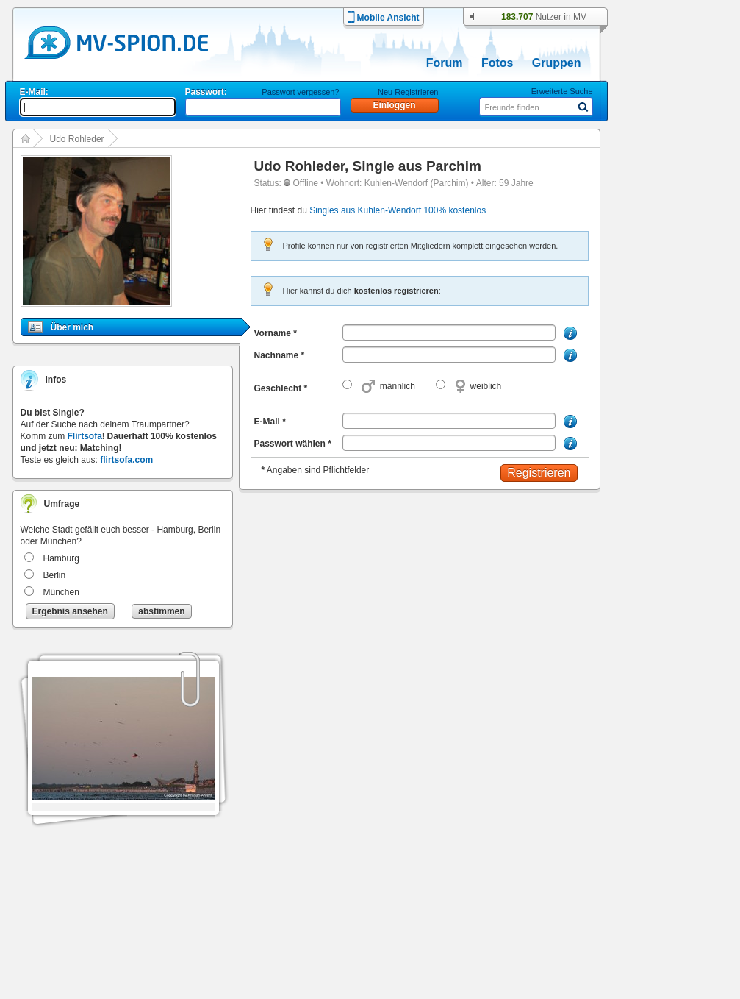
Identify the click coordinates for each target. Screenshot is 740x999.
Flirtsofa (85, 436)
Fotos (497, 63)
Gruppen (556, 63)
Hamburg (61, 558)
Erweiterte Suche (562, 91)
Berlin (54, 575)
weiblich (486, 386)
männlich (397, 386)
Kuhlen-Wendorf (396, 183)
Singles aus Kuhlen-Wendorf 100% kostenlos (397, 210)
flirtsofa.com (126, 460)
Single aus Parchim (417, 166)
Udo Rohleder (77, 139)
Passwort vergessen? (300, 92)
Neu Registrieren (408, 92)
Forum (444, 63)
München (61, 592)
